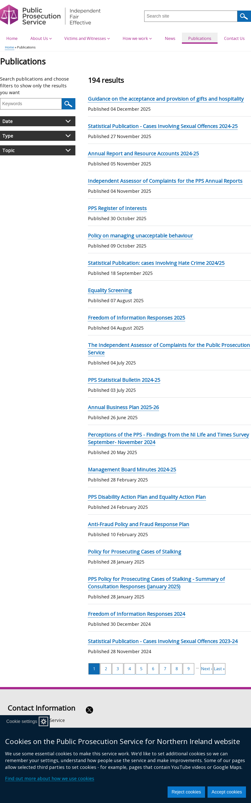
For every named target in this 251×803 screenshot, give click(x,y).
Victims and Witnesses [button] (87, 38)
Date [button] (36, 121)
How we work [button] (137, 38)
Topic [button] (36, 150)
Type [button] (36, 136)
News (170, 38)
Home (12, 38)
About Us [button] (41, 38)
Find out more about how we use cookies (49, 778)
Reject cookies (186, 791)
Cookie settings (21, 721)
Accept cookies (227, 791)
